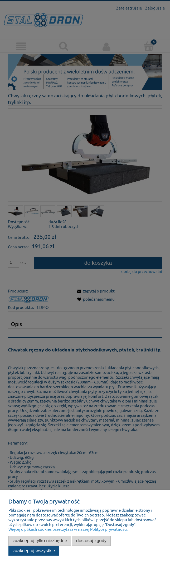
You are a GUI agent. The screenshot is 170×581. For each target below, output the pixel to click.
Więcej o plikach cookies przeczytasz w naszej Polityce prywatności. (68, 529)
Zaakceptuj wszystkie (34, 550)
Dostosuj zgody (91, 540)
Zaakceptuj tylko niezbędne (40, 540)
